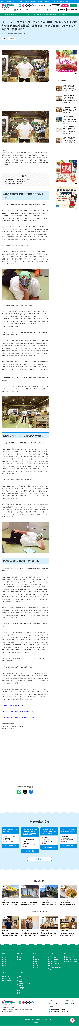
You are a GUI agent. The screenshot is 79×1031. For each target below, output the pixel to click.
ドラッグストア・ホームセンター (24, 993)
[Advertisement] (25, 97)
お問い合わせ (48, 5)
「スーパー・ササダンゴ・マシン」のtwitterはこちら (17, 717)
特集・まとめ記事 (7, 986)
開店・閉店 (17, 10)
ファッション (22, 996)
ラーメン (37, 962)
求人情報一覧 (39, 864)
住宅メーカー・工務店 (71, 964)
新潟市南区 (27, 1)
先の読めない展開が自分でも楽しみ (17, 187)
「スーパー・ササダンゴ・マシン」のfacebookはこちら (18, 723)
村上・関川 (53, 1)
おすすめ (61, 10)
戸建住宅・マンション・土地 (24, 986)
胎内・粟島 (66, 1)
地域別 (7, 10)
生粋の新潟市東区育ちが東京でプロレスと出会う (21, 183)
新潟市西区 (16, 1)
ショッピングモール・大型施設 (24, 989)
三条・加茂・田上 (73, 1)
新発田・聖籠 (59, 1)
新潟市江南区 (33, 1)
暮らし (50, 10)
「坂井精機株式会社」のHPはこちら (12, 710)
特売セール (6, 981)
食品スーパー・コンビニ (24, 982)
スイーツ (37, 971)
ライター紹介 (73, 5)
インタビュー (12, 38)
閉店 (20, 964)
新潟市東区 (10, 1)
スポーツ (52, 971)
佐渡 (4, 971)
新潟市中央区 (3, 1)
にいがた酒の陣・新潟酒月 (55, 973)
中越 (4, 966)
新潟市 (4, 38)
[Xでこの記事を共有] (25, 799)
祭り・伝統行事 (54, 964)
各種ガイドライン (70, 1009)
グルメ (29, 10)
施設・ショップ (70, 962)
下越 (4, 964)
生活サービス (22, 998)
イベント (39, 10)
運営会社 (52, 1011)
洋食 (36, 969)
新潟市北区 (21, 1)
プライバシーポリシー (71, 1011)
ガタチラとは (37, 5)
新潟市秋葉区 (40, 1)
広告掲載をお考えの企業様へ (59, 1014)
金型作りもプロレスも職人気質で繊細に (18, 185)
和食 (36, 966)
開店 (20, 962)
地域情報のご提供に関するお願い (60, 1017)
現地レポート (38, 964)
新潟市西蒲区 (47, 1)
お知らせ (43, 5)
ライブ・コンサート (55, 969)
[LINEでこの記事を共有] (19, 799)
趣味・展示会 (53, 966)
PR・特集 (65, 5)
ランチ (36, 973)
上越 (4, 969)
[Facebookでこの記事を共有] (31, 799)
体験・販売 (53, 962)
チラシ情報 (72, 9)
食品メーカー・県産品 (71, 966)
